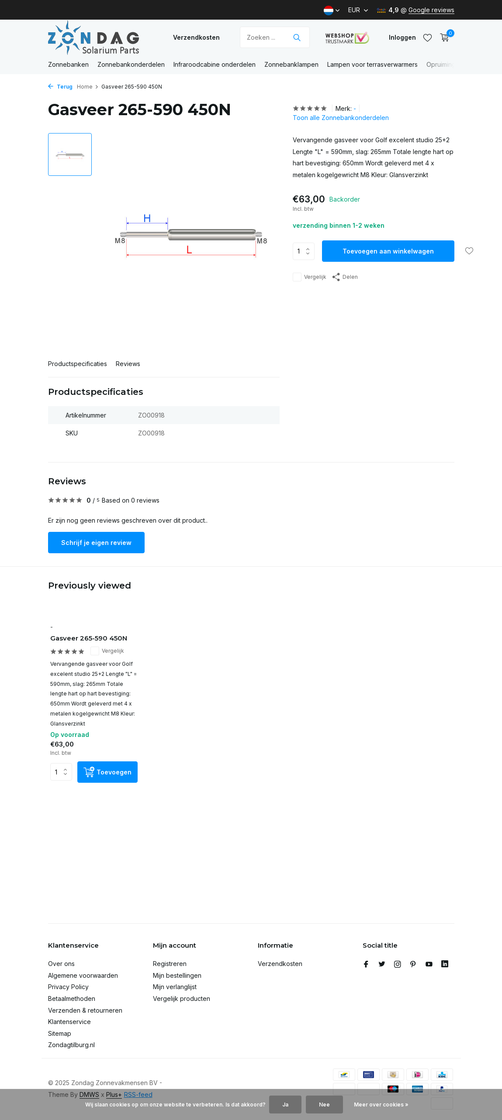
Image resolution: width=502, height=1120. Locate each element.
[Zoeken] (275, 37)
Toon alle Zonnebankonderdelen (341, 117)
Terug (60, 86)
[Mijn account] (402, 37)
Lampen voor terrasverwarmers (372, 64)
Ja (285, 1104)
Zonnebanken (68, 64)
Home (88, 86)
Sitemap (59, 1033)
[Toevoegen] (107, 772)
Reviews (128, 363)
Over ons (61, 963)
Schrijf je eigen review (96, 542)
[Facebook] (366, 964)
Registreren (170, 963)
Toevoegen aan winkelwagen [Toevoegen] (388, 251)
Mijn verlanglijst (175, 986)
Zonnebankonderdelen (131, 64)
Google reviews (431, 10)
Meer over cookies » (381, 1104)
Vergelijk (309, 277)
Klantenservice (69, 1021)
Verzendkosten (196, 37)
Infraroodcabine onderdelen (214, 64)
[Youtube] (429, 964)
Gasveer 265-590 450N (88, 638)
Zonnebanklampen (291, 64)
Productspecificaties (77, 363)
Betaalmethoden (71, 998)
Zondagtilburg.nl (71, 1044)
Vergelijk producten (181, 998)
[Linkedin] (444, 964)
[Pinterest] (413, 964)
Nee (324, 1104)
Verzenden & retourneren (85, 1010)
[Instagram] (397, 964)
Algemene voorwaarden (83, 975)
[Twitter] (381, 964)
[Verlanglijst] (427, 37)
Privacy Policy (68, 986)
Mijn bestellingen (177, 975)
